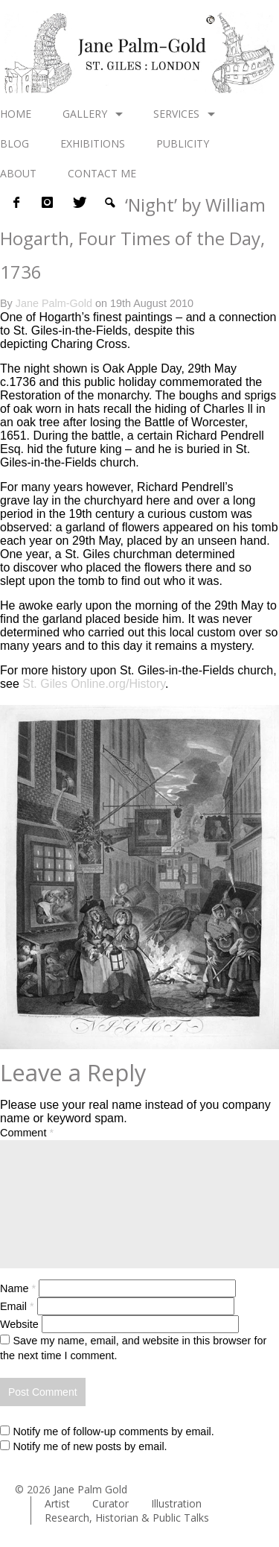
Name (18, 1288)
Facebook (15, 203)
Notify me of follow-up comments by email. (113, 1431)
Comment (27, 1133)
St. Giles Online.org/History (93, 683)
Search (109, 203)
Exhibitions (92, 143)
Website (19, 1324)
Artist (57, 1503)
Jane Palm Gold (90, 1489)
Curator (110, 1503)
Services (176, 114)
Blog (14, 143)
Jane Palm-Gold (54, 303)
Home (15, 114)
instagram (46, 203)
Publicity (182, 143)
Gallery (84, 114)
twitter (78, 203)
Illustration (176, 1503)
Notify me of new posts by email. (90, 1446)
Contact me (102, 173)
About (18, 173)
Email (17, 1306)
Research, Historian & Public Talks (127, 1517)
